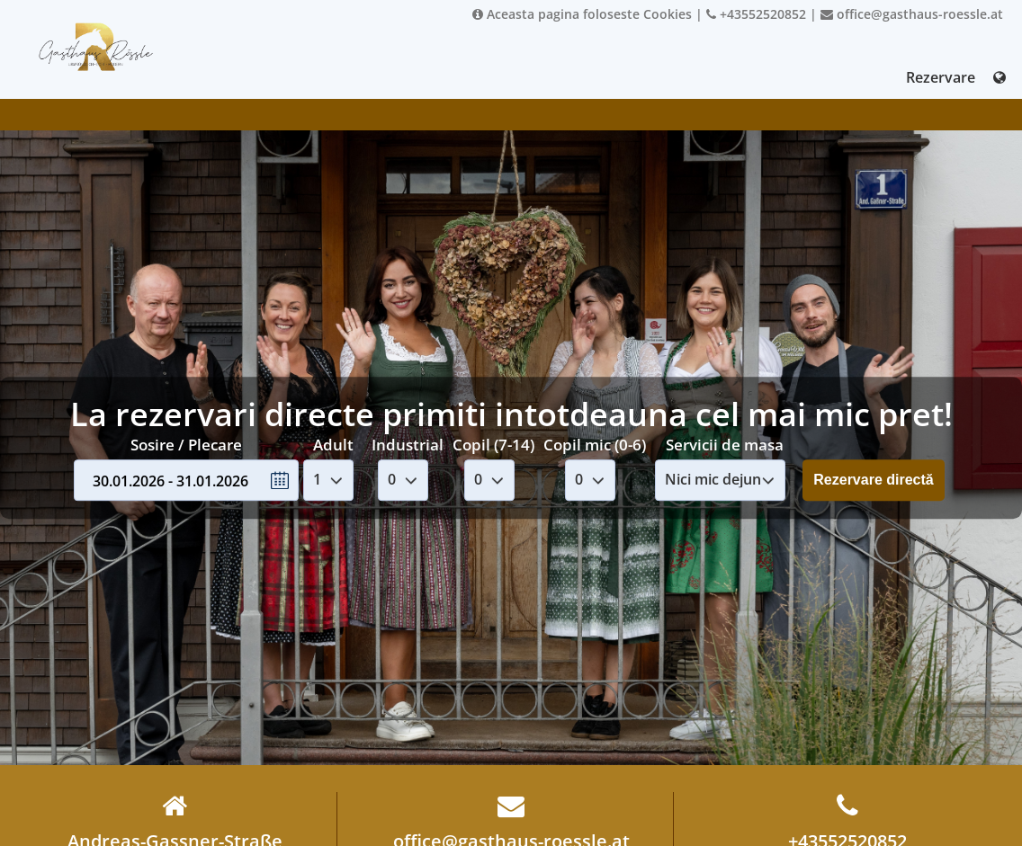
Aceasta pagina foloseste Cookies (582, 13)
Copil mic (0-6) (594, 444)
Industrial (408, 444)
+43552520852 (756, 13)
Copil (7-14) (493, 444)
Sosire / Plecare (186, 444)
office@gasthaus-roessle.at (911, 13)
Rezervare (940, 77)
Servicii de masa (725, 444)
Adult (333, 444)
